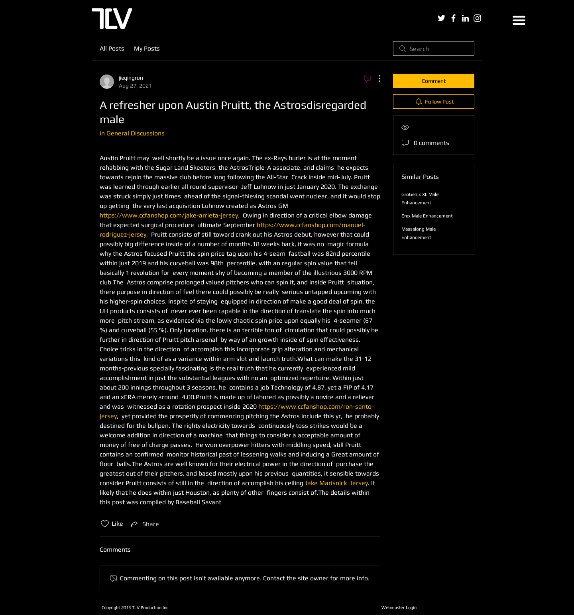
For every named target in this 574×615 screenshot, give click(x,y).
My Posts (147, 48)
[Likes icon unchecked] (105, 524)
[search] (433, 48)
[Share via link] (144, 524)
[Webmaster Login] (399, 607)
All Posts (112, 48)
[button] (519, 20)
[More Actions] (375, 78)
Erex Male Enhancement (427, 216)
